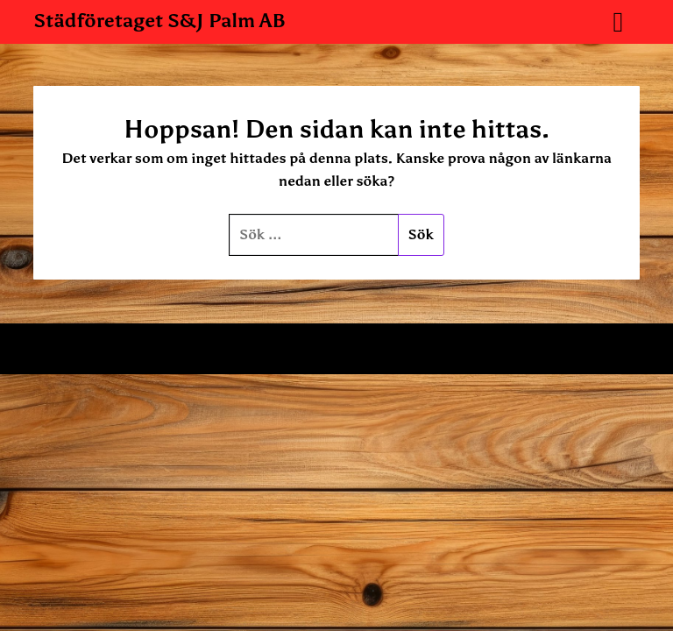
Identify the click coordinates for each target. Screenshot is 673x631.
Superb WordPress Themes (506, 349)
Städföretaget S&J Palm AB (159, 20)
